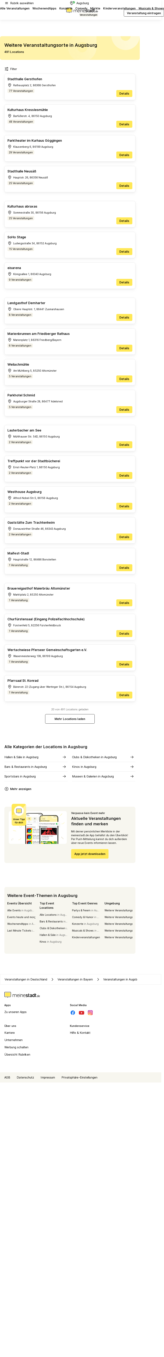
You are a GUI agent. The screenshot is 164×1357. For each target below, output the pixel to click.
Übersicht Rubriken (17, 1054)
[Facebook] (73, 1013)
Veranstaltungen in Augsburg (118, 979)
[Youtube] (81, 1013)
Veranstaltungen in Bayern (71, 979)
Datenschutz (25, 1077)
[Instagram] (90, 1013)
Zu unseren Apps (15, 1012)
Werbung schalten (16, 1047)
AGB (7, 1077)
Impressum (48, 1077)
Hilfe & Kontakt (80, 1032)
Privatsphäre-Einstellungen (79, 1077)
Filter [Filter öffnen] (10, 69)
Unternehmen (13, 1040)
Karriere (9, 1032)
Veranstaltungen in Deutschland (26, 979)
